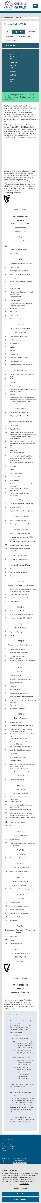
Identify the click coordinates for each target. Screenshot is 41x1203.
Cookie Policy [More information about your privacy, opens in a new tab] (24, 1184)
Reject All (20, 1194)
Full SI (8, 32)
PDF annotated (24, 36)
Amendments (10, 36)
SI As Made (31, 32)
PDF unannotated (12, 41)
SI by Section (18, 32)
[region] (20, 1183)
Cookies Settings (20, 1188)
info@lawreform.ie (20, 1163)
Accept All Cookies (20, 1199)
